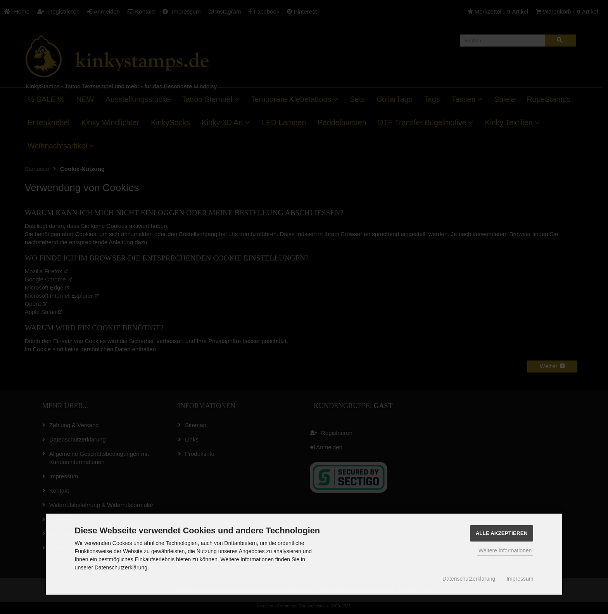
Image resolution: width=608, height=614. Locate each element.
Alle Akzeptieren (502, 533)
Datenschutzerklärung (468, 579)
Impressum (519, 579)
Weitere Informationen (505, 550)
